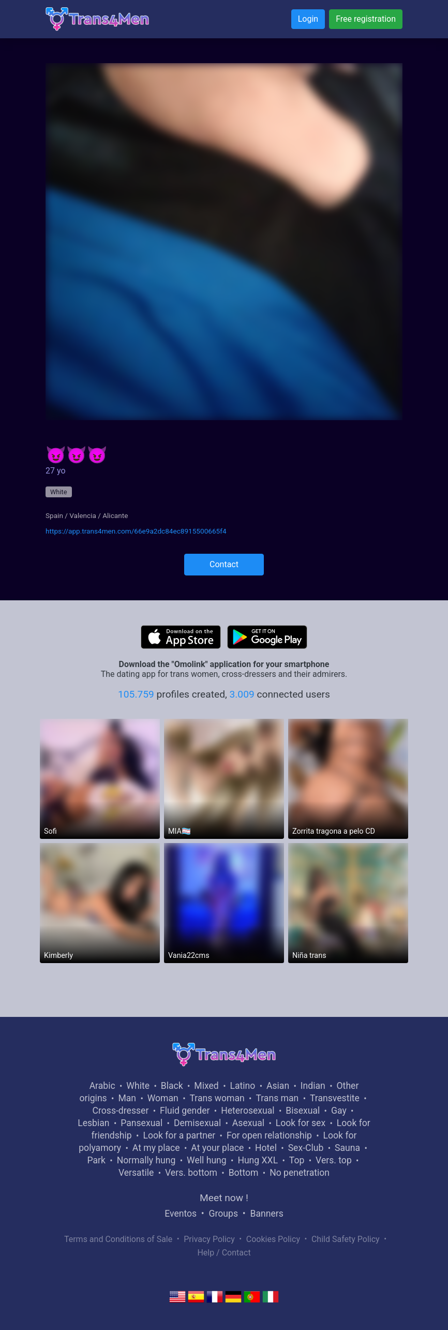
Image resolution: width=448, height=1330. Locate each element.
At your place (217, 1148)
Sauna (347, 1148)
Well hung (207, 1160)
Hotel (266, 1148)
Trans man (277, 1098)
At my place (156, 1148)
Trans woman (217, 1098)
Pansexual (141, 1123)
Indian (313, 1086)
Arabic (102, 1086)
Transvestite (335, 1098)
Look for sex (300, 1123)
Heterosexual (247, 1110)
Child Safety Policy (345, 1239)
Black (172, 1086)
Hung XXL (257, 1160)
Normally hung (146, 1160)
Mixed (206, 1086)
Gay (339, 1110)
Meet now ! (224, 1198)
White (58, 492)
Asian (277, 1086)
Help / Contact (223, 1253)
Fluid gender (185, 1110)
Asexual (248, 1123)
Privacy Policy (209, 1239)
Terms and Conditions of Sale (118, 1239)
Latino (242, 1086)
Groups (223, 1213)
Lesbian (93, 1123)
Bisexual (303, 1110)
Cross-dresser (121, 1110)
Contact (224, 564)
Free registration (366, 19)
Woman (162, 1098)
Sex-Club (306, 1148)
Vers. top (334, 1160)
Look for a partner (179, 1135)
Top (297, 1160)
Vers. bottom (191, 1173)
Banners (266, 1213)
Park (96, 1160)
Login (308, 19)
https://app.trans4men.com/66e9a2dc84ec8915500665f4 (136, 531)
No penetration (300, 1173)
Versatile (136, 1173)
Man (127, 1098)
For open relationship (269, 1135)
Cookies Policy (273, 1239)
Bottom (244, 1173)
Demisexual (197, 1123)
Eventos (181, 1213)
